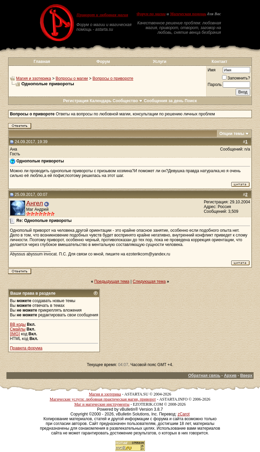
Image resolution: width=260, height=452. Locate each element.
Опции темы (231, 133)
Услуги (160, 61)
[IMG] (15, 334)
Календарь (101, 100)
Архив (230, 375)
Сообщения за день (163, 100)
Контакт (219, 61)
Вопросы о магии (72, 78)
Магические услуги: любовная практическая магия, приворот (103, 399)
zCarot (184, 414)
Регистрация (75, 100)
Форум (103, 61)
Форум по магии (151, 14)
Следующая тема (149, 281)
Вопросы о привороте (112, 78)
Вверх (246, 375)
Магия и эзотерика (33, 78)
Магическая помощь (188, 14)
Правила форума (26, 348)
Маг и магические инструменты (101, 404)
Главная (42, 61)
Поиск (191, 100)
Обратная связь (204, 375)
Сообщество (128, 100)
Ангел (34, 203)
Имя (211, 70)
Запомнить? (236, 78)
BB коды (18, 324)
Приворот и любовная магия (102, 15)
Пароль (215, 84)
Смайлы (17, 329)
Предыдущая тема (112, 281)
